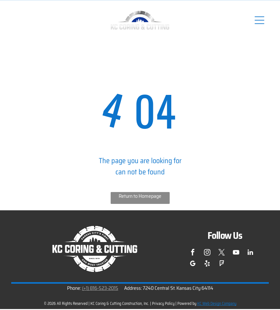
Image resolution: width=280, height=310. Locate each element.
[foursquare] (221, 265)
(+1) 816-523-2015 (100, 289)
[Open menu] (259, 20)
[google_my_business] (193, 265)
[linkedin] (250, 254)
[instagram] (207, 254)
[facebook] (193, 254)
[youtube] (236, 254)
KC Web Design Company (216, 304)
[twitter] (221, 254)
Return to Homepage (140, 197)
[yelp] (207, 265)
